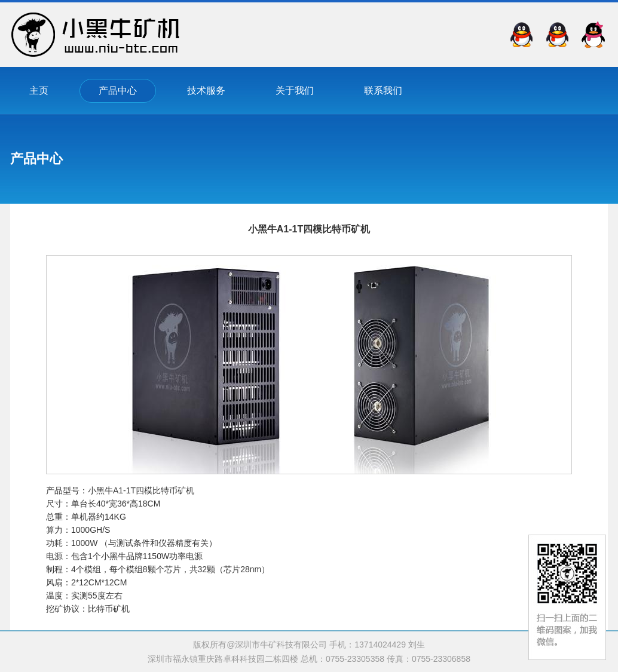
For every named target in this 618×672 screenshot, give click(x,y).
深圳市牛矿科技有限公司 (95, 34)
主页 (38, 90)
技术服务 (206, 90)
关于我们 (295, 90)
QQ (593, 35)
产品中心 (118, 90)
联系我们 (383, 90)
